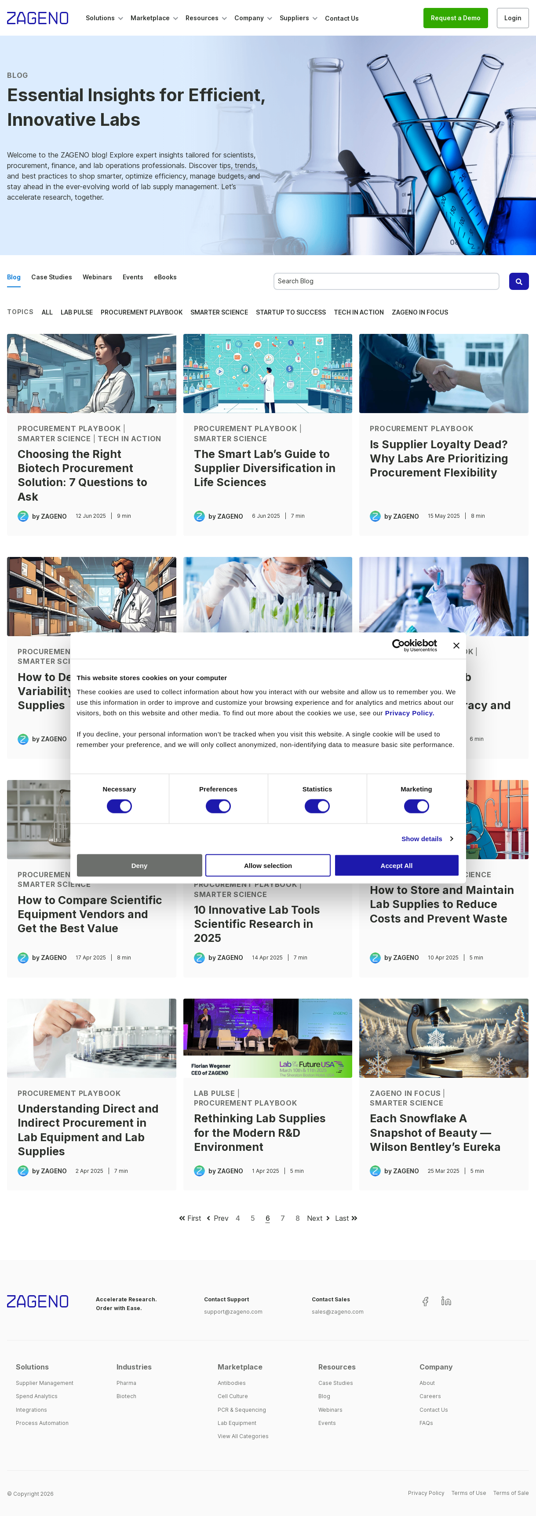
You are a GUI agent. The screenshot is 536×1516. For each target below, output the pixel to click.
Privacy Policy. (409, 712)
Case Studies (51, 277)
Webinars (97, 277)
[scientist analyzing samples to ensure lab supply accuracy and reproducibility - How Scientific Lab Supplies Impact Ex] (444, 596)
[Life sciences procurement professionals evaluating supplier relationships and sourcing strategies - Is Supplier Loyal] (444, 373)
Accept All (397, 865)
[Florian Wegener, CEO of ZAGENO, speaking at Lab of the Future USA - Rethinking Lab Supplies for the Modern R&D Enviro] (268, 1038)
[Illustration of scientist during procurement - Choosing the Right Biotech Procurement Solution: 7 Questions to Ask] (91, 373)
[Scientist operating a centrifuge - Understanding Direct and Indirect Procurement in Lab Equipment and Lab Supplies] (91, 1038)
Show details (421, 838)
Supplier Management (44, 1383)
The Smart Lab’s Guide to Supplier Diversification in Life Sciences (264, 468)
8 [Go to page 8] (297, 1218)
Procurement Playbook (141, 312)
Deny (139, 865)
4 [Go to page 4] (238, 1218)
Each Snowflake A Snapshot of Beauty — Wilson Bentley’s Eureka (435, 1132)
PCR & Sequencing (242, 1409)
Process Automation (42, 1423)
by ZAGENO (49, 516)
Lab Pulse (77, 312)
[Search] (519, 281)
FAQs (426, 1423)
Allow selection (268, 865)
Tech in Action (359, 312)
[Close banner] (456, 646)
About (427, 1383)
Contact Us (433, 1409)
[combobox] (386, 281)
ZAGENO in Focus (420, 312)
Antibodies (232, 1383)
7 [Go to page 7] (283, 1218)
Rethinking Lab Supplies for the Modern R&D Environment (260, 1132)
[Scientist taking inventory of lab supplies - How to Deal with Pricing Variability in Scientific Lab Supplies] (91, 596)
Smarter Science (219, 312)
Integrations (31, 1409)
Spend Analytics (37, 1396)
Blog (14, 277)
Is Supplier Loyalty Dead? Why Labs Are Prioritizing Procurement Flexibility (439, 459)
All (47, 312)
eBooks (165, 277)
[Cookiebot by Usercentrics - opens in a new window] (398, 645)
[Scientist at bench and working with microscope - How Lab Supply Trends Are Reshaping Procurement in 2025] (268, 596)
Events (133, 277)
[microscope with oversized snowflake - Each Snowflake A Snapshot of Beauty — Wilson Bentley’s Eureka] (444, 1038)
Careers (430, 1396)
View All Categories (243, 1436)
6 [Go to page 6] (268, 1218)
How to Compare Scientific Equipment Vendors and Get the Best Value (90, 914)
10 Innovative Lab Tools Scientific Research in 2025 (257, 924)
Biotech (126, 1396)
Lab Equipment (237, 1423)
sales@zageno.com (338, 1311)
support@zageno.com (233, 1311)
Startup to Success (291, 312)
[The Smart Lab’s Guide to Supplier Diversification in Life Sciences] (268, 373)
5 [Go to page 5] (253, 1218)
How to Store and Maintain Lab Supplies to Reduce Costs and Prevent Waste (442, 904)
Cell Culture (233, 1396)
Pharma (126, 1383)
